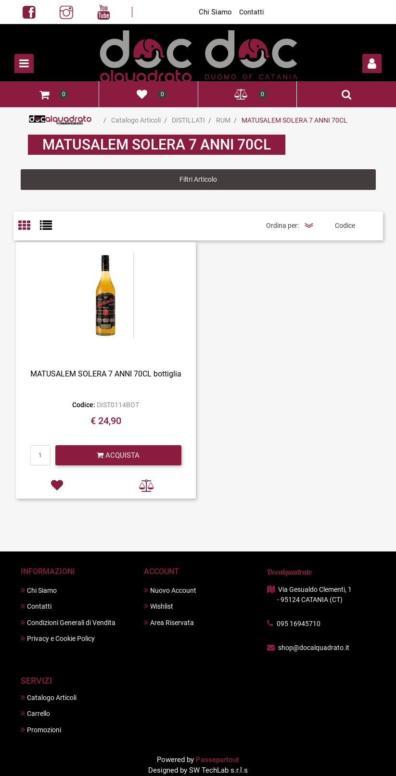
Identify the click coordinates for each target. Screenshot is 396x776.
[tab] (29, 226)
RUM (223, 120)
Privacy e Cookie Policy (58, 638)
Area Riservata (169, 622)
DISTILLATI (188, 120)
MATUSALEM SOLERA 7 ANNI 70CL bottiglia (105, 373)
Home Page (60, 120)
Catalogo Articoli (136, 120)
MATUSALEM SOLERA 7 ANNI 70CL (294, 120)
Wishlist (158, 606)
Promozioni (41, 730)
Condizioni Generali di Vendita (68, 622)
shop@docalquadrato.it (313, 647)
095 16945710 (298, 623)
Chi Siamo (215, 12)
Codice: (83, 405)
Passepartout (217, 759)
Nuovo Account (170, 590)
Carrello (35, 713)
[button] (372, 63)
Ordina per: (282, 225)
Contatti (251, 12)
